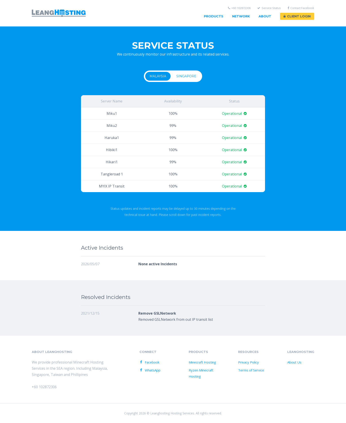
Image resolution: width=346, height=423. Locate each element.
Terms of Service (251, 370)
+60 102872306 (239, 8)
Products (213, 16)
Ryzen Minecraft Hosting (201, 373)
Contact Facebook (301, 8)
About (265, 16)
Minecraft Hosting (202, 362)
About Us (294, 362)
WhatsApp (149, 370)
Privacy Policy (248, 362)
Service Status (269, 8)
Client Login (297, 16)
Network (241, 16)
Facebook (149, 362)
